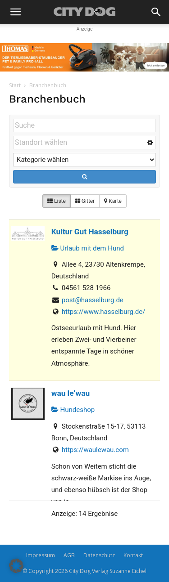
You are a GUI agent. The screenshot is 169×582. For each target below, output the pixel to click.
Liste (56, 201)
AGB (69, 555)
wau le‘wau (70, 393)
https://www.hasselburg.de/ (104, 312)
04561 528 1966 (86, 288)
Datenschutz (99, 555)
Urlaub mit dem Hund (87, 248)
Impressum (40, 555)
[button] (15, 12)
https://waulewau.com (95, 450)
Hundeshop (73, 410)
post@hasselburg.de (92, 300)
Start (15, 85)
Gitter (85, 201)
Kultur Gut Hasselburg (89, 231)
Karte (113, 201)
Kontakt (133, 555)
